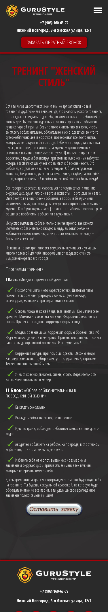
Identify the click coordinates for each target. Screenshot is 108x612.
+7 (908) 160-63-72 (54, 22)
